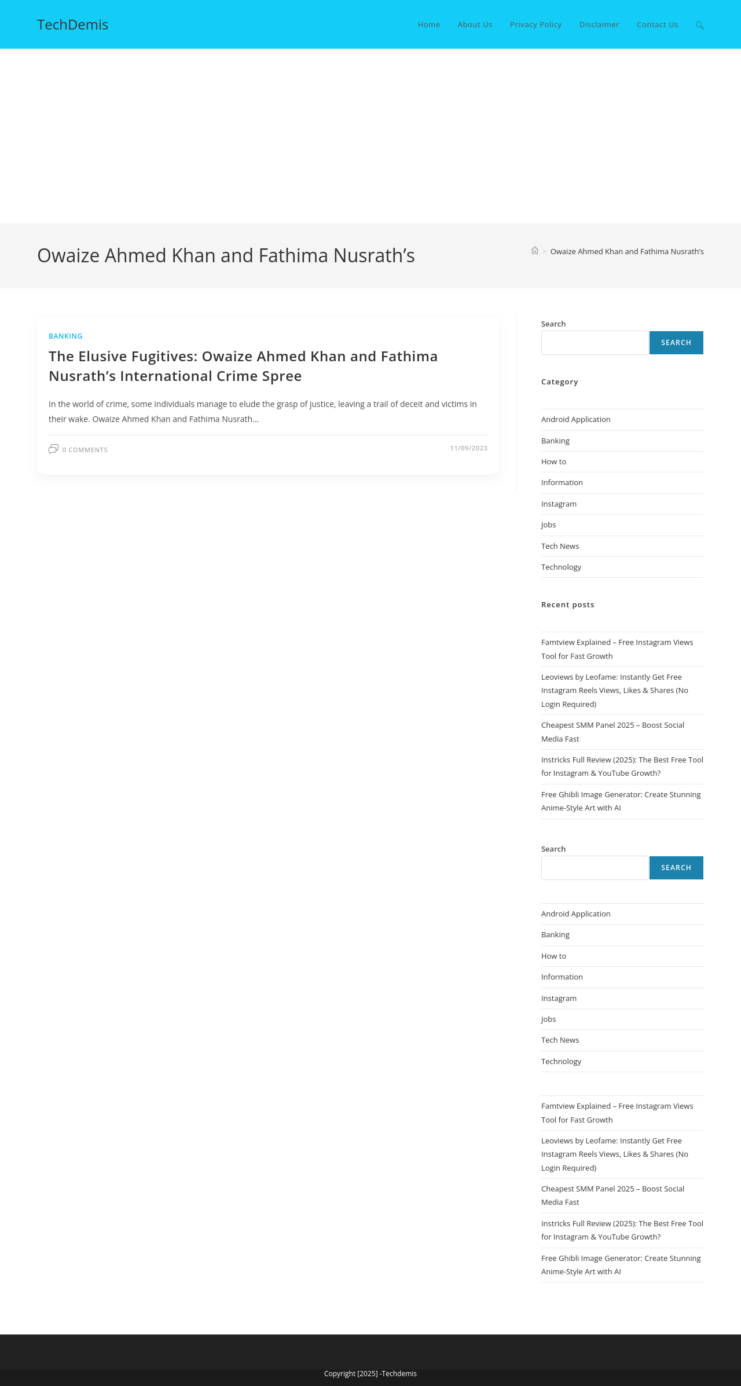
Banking (66, 336)
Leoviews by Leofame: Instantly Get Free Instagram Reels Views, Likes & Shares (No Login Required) (614, 690)
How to (553, 461)
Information (562, 482)
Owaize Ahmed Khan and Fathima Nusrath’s (627, 251)
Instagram (559, 503)
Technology (561, 567)
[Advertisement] (370, 136)
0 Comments (85, 449)
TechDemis (73, 24)
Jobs (548, 524)
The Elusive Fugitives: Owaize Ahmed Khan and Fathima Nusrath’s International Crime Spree (243, 365)
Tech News (560, 546)
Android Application (576, 419)
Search (676, 342)
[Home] (535, 251)
